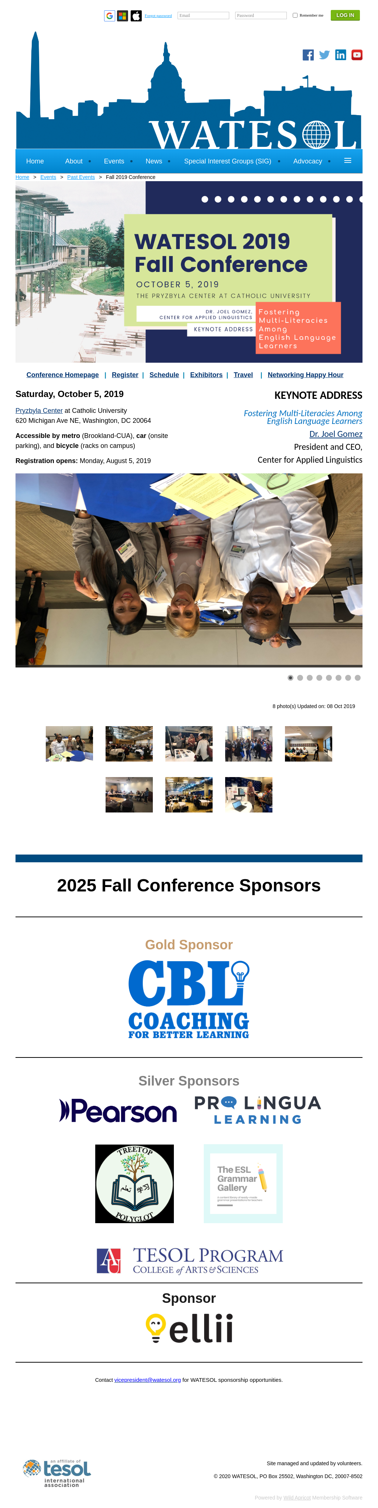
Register (125, 375)
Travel (243, 375)
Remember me (311, 15)
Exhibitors (206, 375)
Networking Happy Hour (305, 375)
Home (22, 177)
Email (184, 15)
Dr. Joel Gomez (335, 433)
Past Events (81, 177)
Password (245, 15)
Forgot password (158, 15)
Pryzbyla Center (39, 410)
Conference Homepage (63, 375)
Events (48, 177)
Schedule (164, 375)
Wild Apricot (297, 1498)
